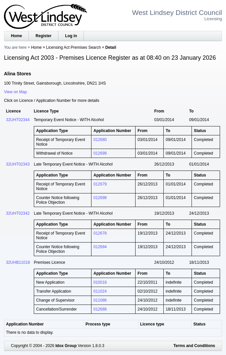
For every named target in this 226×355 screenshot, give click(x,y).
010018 (100, 282)
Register (43, 36)
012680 (100, 139)
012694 (100, 247)
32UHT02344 (17, 119)
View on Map (15, 92)
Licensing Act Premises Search (73, 47)
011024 (100, 291)
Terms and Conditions (194, 345)
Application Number (25, 324)
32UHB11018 (18, 262)
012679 (100, 184)
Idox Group (66, 345)
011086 (100, 300)
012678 (100, 233)
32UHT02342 (17, 213)
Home (16, 36)
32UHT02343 (17, 164)
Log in (71, 36)
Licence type (152, 324)
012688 (100, 309)
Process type (97, 324)
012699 (100, 153)
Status (199, 324)
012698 (100, 197)
